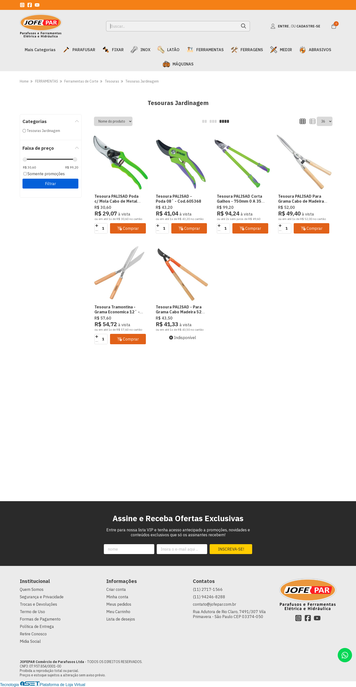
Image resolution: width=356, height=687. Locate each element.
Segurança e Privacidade (42, 596)
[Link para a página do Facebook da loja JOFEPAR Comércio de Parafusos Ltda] (29, 4)
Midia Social (30, 641)
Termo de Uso (32, 611)
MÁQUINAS (178, 64)
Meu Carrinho (118, 611)
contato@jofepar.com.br (214, 604)
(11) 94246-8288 (209, 596)
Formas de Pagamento (40, 619)
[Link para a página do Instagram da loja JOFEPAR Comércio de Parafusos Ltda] (22, 4)
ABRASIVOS (315, 49)
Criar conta (116, 589)
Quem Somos (32, 589)
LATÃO (168, 49)
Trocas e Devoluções (38, 604)
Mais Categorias (40, 49)
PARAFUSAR (79, 49)
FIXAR (113, 49)
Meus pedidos (118, 604)
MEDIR (281, 49)
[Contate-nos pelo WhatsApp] (345, 655)
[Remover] (96, 230)
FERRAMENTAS (205, 49)
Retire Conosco (33, 633)
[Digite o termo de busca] (172, 26)
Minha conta (117, 596)
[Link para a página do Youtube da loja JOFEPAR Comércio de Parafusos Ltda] (37, 4)
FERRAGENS (247, 49)
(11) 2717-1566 (208, 589)
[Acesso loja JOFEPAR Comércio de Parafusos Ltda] (295, 26)
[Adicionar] (96, 225)
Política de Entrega (37, 626)
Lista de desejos (120, 619)
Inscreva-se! (231, 549)
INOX (140, 49)
